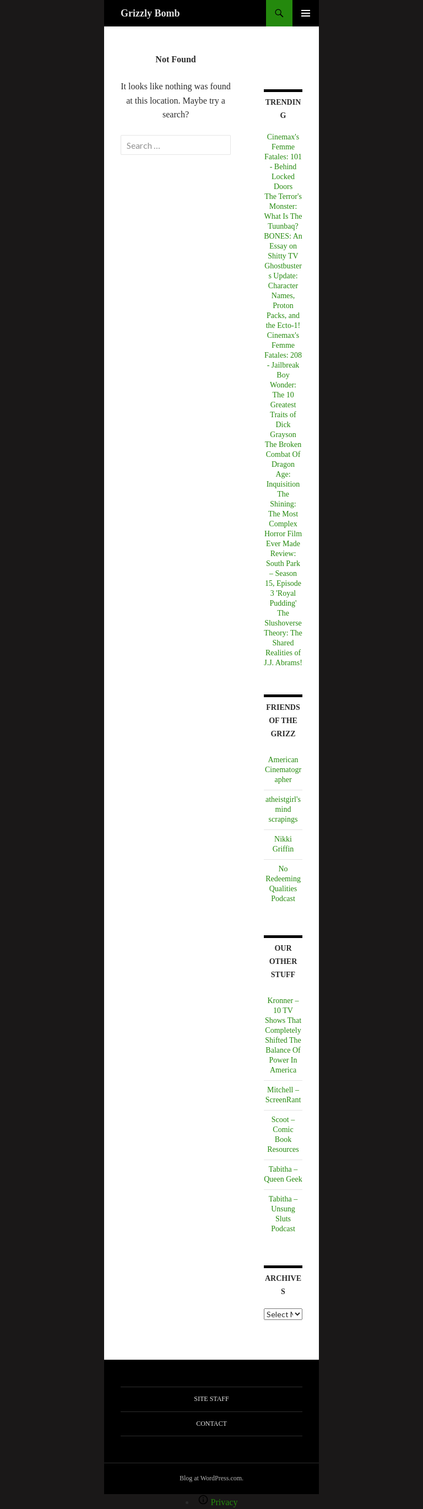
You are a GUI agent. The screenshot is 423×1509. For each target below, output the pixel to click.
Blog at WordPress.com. (211, 1478)
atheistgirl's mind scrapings (283, 809)
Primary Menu (305, 13)
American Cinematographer (283, 770)
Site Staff (211, 1399)
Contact (211, 1423)
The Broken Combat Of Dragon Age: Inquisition (283, 464)
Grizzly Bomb (150, 13)
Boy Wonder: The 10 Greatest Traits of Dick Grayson (283, 405)
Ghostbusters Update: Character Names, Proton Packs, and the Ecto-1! (283, 296)
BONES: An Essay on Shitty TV (283, 246)
